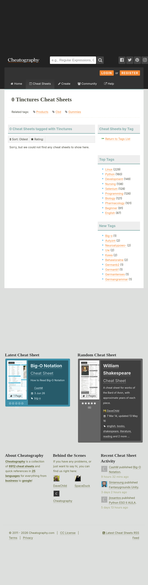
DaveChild (113, 410)
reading (107, 436)
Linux (108, 169)
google (27, 480)
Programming (114, 193)
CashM (38, 388)
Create (64, 83)
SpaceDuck (82, 486)
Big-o (108, 236)
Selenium (111, 189)
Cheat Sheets (40, 83)
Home (16, 83)
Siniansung (116, 482)
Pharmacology (115, 203)
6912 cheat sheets (21, 466)
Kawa (109, 255)
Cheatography (15, 461)
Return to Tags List (117, 139)
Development (114, 179)
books (121, 426)
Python (110, 174)
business (11, 480)
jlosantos (115, 498)
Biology (110, 198)
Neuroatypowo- (115, 245)
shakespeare (111, 431)
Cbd (58, 112)
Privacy (28, 538)
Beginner (111, 208)
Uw (107, 250)
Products (42, 112)
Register (130, 73)
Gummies (74, 112)
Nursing (110, 184)
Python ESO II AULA (122, 502)
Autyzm (110, 240)
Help (109, 83)
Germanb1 (112, 269)
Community (87, 83)
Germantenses (115, 274)
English (110, 213)
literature (125, 431)
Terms (13, 538)
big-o (37, 398)
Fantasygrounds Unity (123, 487)
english (111, 426)
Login (106, 73)
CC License (68, 533)
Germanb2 (112, 264)
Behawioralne (114, 260)
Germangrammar (116, 279)
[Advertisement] (48, 26)
